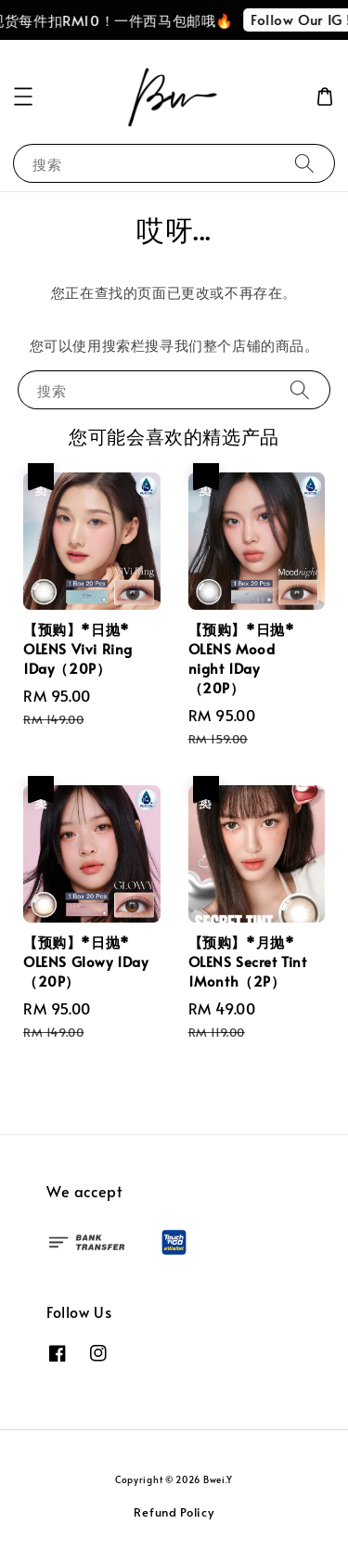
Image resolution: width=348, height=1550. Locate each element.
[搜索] (304, 163)
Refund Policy (173, 1512)
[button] (23, 96)
